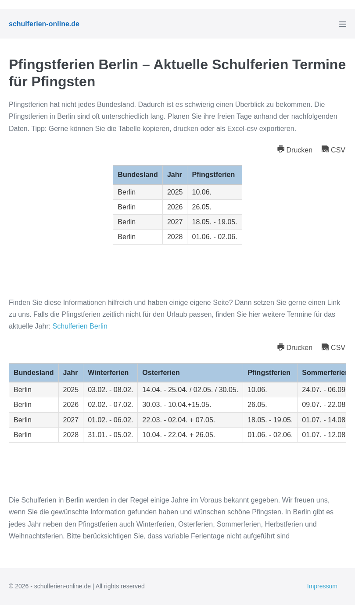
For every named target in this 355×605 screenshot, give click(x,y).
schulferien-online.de (44, 24)
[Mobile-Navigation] (342, 24)
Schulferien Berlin (80, 326)
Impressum (322, 586)
